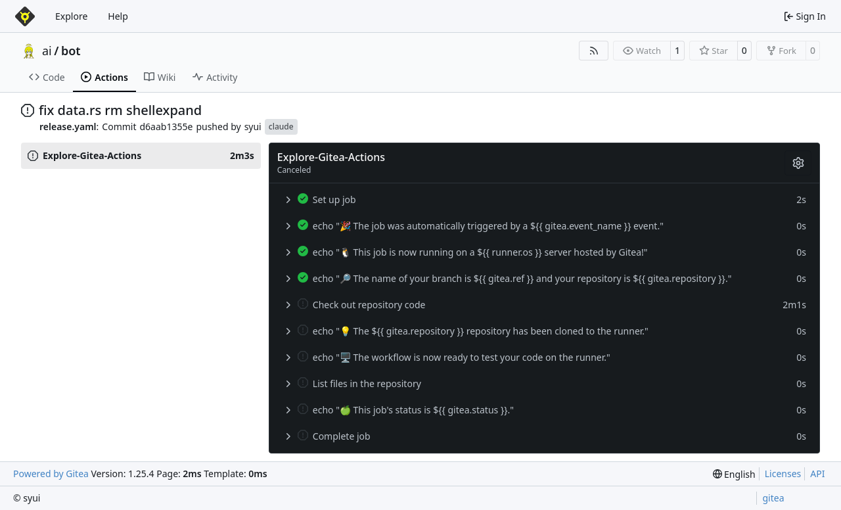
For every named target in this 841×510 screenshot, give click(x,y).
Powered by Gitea (51, 473)
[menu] (734, 474)
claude (281, 126)
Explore (71, 16)
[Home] (25, 16)
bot (71, 50)
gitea (773, 498)
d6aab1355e (166, 126)
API (817, 473)
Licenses (783, 473)
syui (252, 126)
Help (118, 16)
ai (47, 50)
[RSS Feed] (594, 50)
